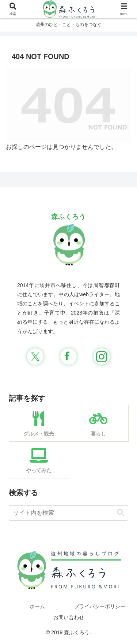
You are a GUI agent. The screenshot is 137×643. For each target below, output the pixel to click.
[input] (68, 513)
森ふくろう (68, 216)
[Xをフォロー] (35, 356)
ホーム (37, 606)
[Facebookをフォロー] (68, 356)
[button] (120, 512)
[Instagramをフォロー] (102, 356)
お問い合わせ (68, 617)
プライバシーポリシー (99, 606)
